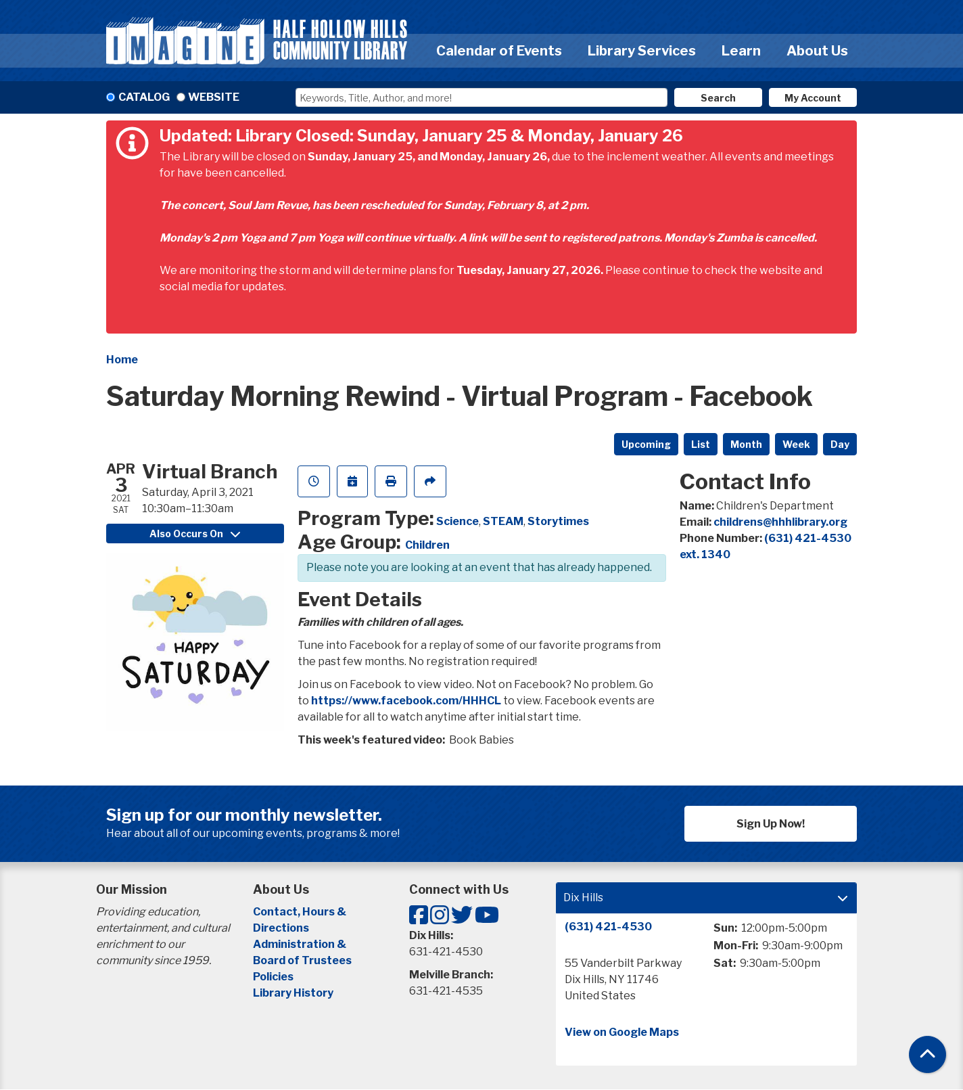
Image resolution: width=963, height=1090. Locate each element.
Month (746, 444)
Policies (273, 976)
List (700, 444)
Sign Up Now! (770, 823)
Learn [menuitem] (741, 51)
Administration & (300, 944)
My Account (812, 98)
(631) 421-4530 (608, 926)
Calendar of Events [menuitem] (499, 51)
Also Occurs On (194, 533)
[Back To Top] (927, 1054)
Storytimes (558, 521)
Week (796, 444)
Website (213, 97)
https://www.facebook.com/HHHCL (406, 700)
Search (718, 98)
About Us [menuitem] (817, 51)
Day (839, 444)
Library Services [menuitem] (642, 51)
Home (122, 359)
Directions (281, 928)
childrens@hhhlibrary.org (780, 522)
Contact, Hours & (300, 911)
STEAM (503, 521)
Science (457, 521)
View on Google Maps (622, 1032)
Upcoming (646, 444)
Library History (293, 992)
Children (427, 545)
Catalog (144, 97)
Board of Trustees (302, 960)
